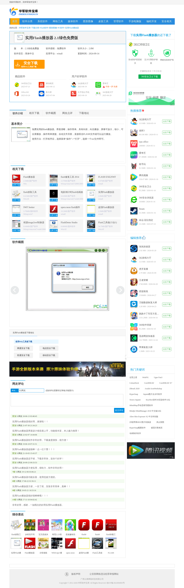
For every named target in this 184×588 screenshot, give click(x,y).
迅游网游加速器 (147, 336)
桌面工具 (103, 21)
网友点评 (67, 113)
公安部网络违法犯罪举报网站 (104, 574)
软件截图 (51, 113)
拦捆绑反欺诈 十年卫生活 (151, 71)
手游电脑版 (135, 21)
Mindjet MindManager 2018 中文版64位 (145, 411)
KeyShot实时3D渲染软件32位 (158, 400)
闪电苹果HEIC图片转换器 (140, 422)
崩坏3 (142, 130)
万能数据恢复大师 (148, 302)
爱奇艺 (142, 153)
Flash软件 (44, 28)
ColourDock (134, 383)
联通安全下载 (23, 355)
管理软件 (118, 21)
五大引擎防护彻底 (151, 59)
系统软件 (42, 21)
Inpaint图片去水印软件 (152, 394)
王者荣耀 (143, 280)
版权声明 (75, 574)
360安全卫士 (145, 186)
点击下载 (167, 121)
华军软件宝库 (23, 11)
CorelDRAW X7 (165, 383)
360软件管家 (145, 325)
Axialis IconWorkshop (153, 388)
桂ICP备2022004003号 (116, 583)
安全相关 (167, 21)
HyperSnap (134, 394)
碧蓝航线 (143, 291)
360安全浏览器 (146, 198)
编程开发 (151, 21)
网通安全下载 (23, 348)
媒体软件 (73, 21)
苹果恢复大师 (145, 347)
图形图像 (88, 21)
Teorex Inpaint (135, 400)
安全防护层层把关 (135, 59)
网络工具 (58, 21)
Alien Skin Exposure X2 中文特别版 (144, 416)
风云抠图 (160, 422)
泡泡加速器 (144, 246)
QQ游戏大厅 (145, 119)
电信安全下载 (49, 348)
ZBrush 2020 (135, 388)
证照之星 (133, 377)
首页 (14, 21)
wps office (143, 142)
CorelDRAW (149, 383)
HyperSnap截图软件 (138, 428)
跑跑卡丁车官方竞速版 (149, 314)
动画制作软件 (135, 433)
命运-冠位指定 (146, 220)
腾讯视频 (143, 175)
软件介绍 (18, 113)
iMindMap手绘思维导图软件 (141, 405)
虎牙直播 (143, 269)
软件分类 (27, 21)
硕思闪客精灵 (156, 428)
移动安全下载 (49, 355)
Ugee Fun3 (158, 377)
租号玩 (142, 164)
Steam (142, 209)
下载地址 (84, 113)
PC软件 (61, 28)
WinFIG (145, 377)
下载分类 (35, 28)
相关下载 (34, 113)
